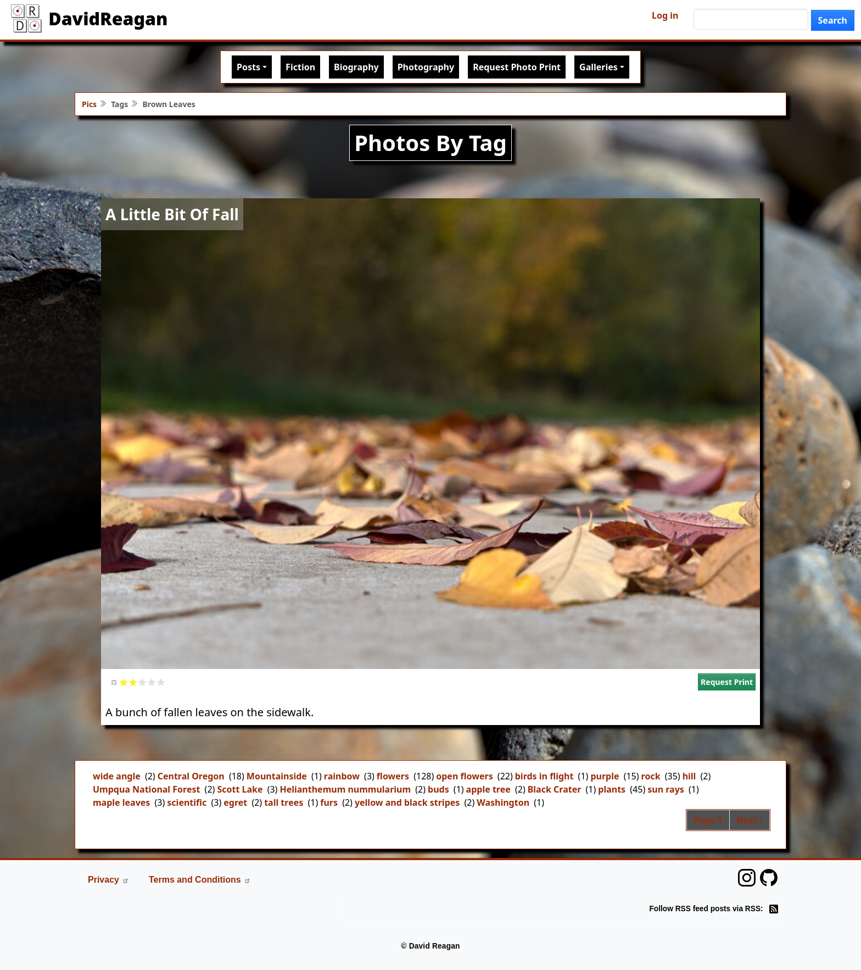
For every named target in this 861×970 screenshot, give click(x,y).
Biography (356, 67)
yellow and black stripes (407, 802)
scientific (186, 802)
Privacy (108, 879)
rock (651, 776)
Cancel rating (114, 682)
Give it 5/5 (161, 682)
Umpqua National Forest (146, 789)
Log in (665, 15)
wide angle (117, 776)
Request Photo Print (517, 67)
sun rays (665, 789)
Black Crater (555, 789)
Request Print (727, 682)
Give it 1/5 (123, 682)
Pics (89, 104)
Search (832, 20)
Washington (503, 802)
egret (235, 802)
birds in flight (544, 776)
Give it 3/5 (142, 682)
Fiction (300, 67)
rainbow (342, 776)
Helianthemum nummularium (345, 789)
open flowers (464, 776)
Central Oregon (191, 776)
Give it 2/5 (133, 682)
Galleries (598, 67)
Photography (426, 67)
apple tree (488, 789)
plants (611, 789)
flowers (393, 776)
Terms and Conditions (200, 879)
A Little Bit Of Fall (172, 214)
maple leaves (121, 802)
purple (604, 776)
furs (329, 802)
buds (438, 789)
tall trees (283, 802)
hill (689, 776)
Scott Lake (239, 789)
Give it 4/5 (151, 682)
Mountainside (277, 776)
